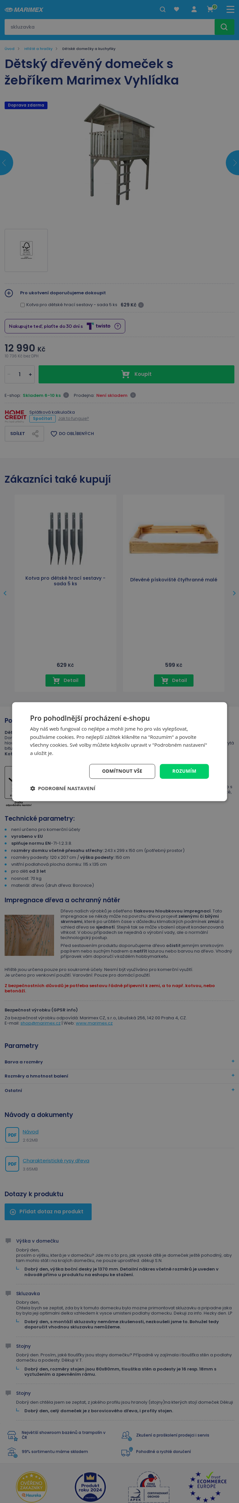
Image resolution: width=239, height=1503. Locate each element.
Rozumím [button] (184, 771)
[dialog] (119, 751)
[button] (62, 788)
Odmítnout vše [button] (122, 771)
